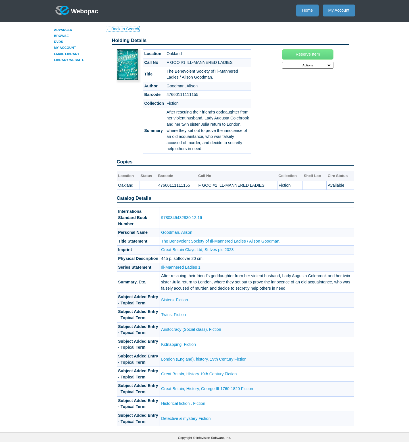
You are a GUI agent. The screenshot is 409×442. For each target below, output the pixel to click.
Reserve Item (308, 54)
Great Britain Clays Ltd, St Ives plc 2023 (197, 249)
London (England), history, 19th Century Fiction (204, 359)
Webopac (76, 10)
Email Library (67, 54)
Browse (61, 35)
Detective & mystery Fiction (185, 418)
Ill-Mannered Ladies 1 (180, 267)
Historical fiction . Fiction (183, 403)
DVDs (58, 41)
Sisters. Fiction (174, 300)
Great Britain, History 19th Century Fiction (199, 374)
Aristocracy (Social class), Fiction (191, 329)
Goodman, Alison (176, 232)
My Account (338, 10)
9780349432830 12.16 (181, 217)
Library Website (69, 60)
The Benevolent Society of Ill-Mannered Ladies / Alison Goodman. (220, 241)
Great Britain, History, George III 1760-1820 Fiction (207, 388)
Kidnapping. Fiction (178, 344)
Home (307, 10)
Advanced (63, 29)
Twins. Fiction (173, 314)
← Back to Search (122, 29)
